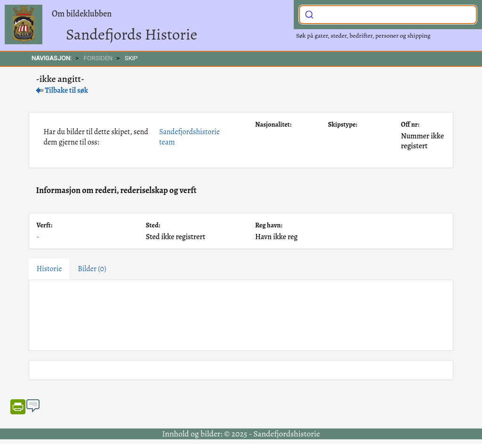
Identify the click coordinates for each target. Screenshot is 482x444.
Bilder (92, 269)
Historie (49, 269)
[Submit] (309, 13)
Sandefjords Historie (131, 34)
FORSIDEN (98, 58)
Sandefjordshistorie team (189, 137)
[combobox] (387, 14)
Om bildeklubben (82, 13)
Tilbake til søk (62, 90)
